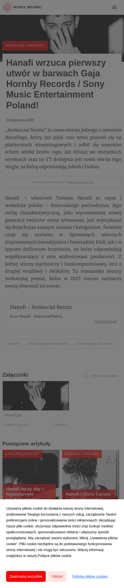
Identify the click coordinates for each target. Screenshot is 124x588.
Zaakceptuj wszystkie (26, 576)
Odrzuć (57, 576)
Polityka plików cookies (89, 576)
